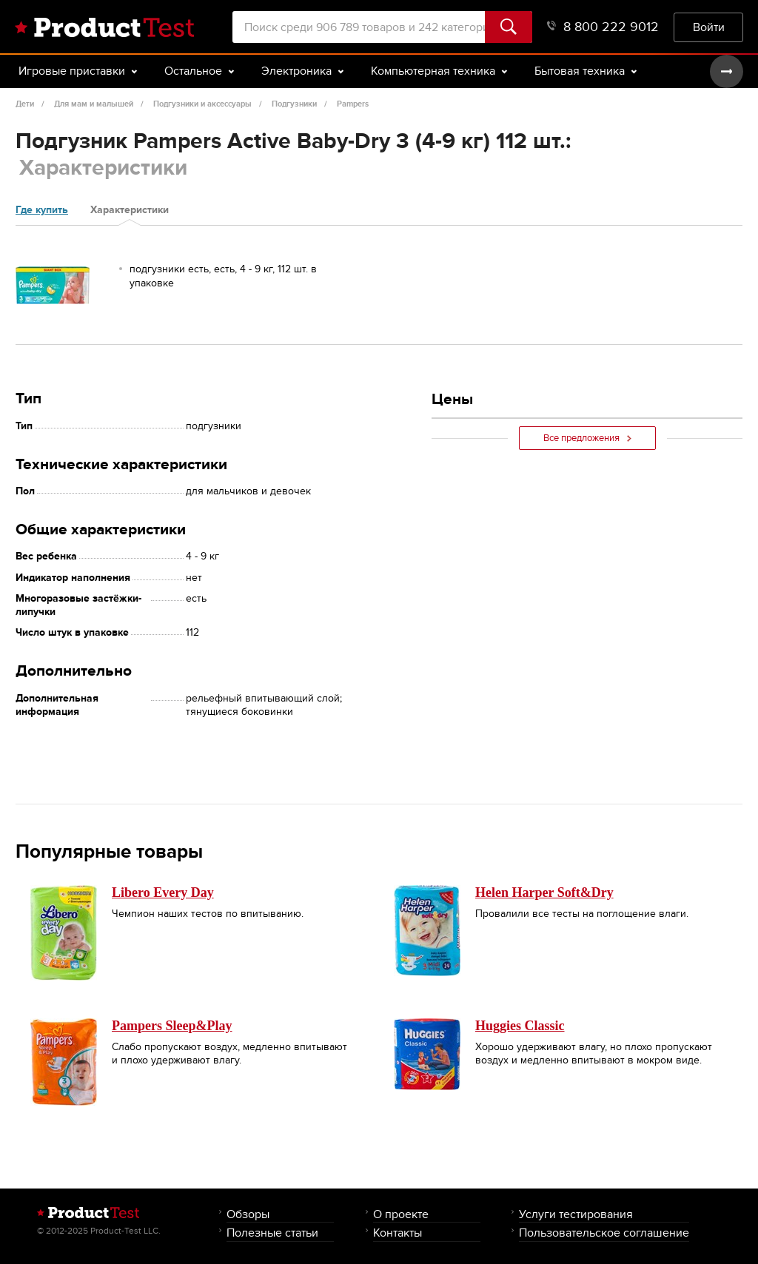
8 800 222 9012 (603, 27)
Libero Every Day (163, 892)
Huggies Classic (520, 1025)
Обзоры (248, 1214)
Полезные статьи (272, 1233)
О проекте (401, 1214)
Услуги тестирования (576, 1214)
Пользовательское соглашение (604, 1233)
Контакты (397, 1233)
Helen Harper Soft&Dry (544, 892)
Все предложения (587, 438)
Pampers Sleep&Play (172, 1025)
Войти (709, 27)
